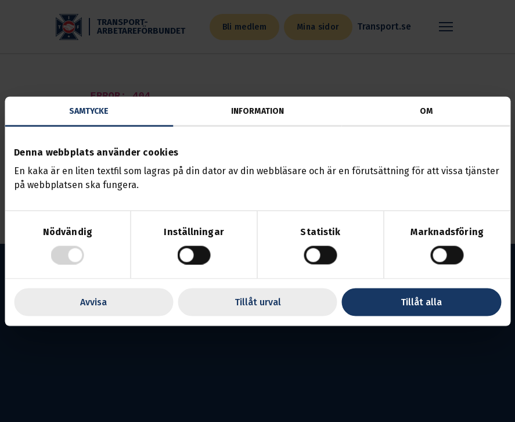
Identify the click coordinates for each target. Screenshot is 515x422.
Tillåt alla (421, 301)
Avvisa (93, 301)
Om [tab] (426, 111)
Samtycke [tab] (89, 111)
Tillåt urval (258, 301)
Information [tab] (257, 111)
